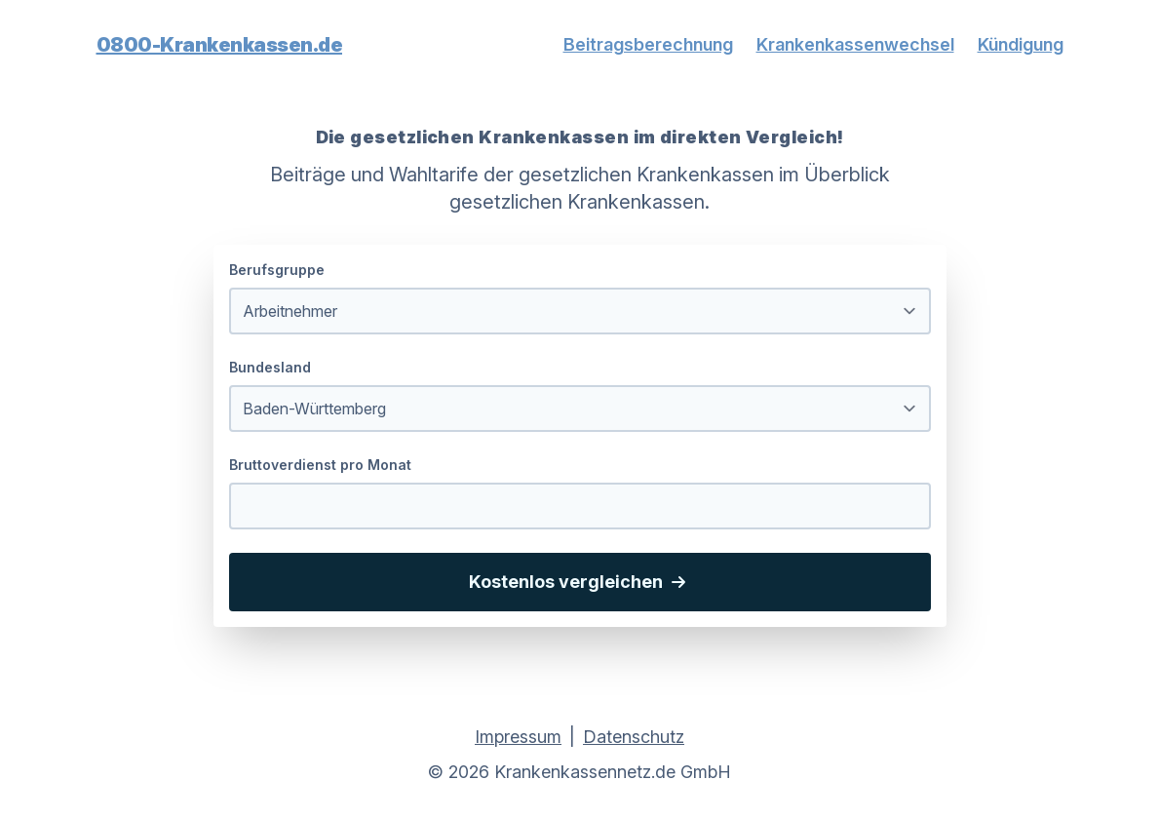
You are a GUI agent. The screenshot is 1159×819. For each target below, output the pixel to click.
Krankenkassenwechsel (855, 44)
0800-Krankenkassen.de (220, 45)
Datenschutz (633, 736)
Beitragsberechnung (648, 44)
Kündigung (1020, 44)
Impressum (518, 736)
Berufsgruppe (277, 269)
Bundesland (270, 367)
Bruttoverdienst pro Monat (320, 464)
